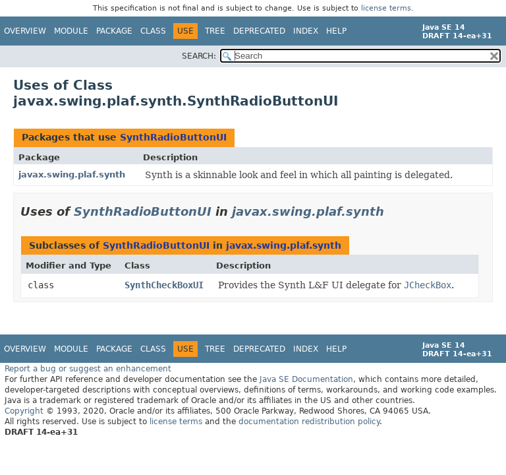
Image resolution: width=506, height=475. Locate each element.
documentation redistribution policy (309, 421)
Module (71, 31)
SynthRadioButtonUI (173, 137)
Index (305, 31)
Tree (215, 31)
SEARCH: (199, 56)
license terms (386, 8)
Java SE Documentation (306, 379)
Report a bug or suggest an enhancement (88, 368)
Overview (25, 31)
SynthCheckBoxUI (164, 285)
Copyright (24, 411)
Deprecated (259, 31)
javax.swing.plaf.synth (71, 174)
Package (114, 31)
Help (336, 31)
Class (153, 31)
